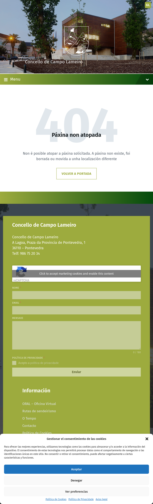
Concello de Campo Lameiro (54, 62)
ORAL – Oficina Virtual (39, 404)
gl (148, 5)
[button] (147, 439)
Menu (76, 79)
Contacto (29, 426)
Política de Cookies (56, 499)
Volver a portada (76, 174)
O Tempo (29, 418)
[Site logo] (76, 54)
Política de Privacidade (81, 499)
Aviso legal (101, 499)
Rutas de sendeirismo (39, 411)
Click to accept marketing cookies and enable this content (76, 273)
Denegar (76, 480)
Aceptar (76, 469)
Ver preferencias (76, 491)
